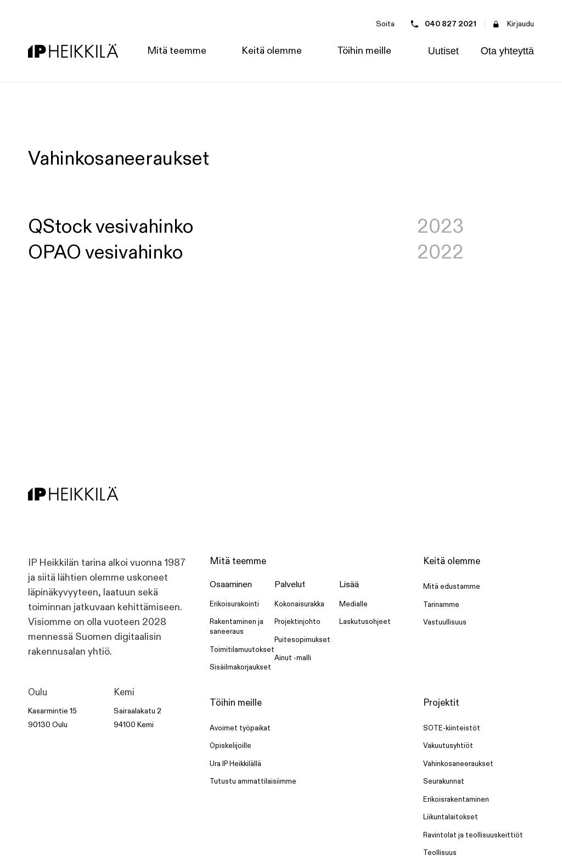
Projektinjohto (297, 622)
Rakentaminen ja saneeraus (236, 627)
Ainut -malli (292, 658)
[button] (176, 51)
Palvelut (289, 584)
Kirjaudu (520, 24)
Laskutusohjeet (365, 622)
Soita (385, 24)
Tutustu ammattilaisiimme (253, 781)
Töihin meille (236, 703)
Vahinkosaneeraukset (458, 764)
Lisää (349, 584)
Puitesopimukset (302, 640)
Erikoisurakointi (234, 604)
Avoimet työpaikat (240, 728)
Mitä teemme (238, 561)
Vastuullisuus (445, 622)
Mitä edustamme (451, 587)
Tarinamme (441, 605)
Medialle (353, 604)
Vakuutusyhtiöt (448, 746)
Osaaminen (231, 584)
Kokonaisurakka (299, 604)
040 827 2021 (450, 24)
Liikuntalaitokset (450, 817)
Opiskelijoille (230, 746)
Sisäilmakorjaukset (240, 667)
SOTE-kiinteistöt (451, 728)
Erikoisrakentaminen (456, 799)
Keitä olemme (451, 561)
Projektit (441, 703)
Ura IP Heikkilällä (235, 764)
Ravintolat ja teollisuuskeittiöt (473, 835)
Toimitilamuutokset (242, 650)
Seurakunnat (443, 781)
